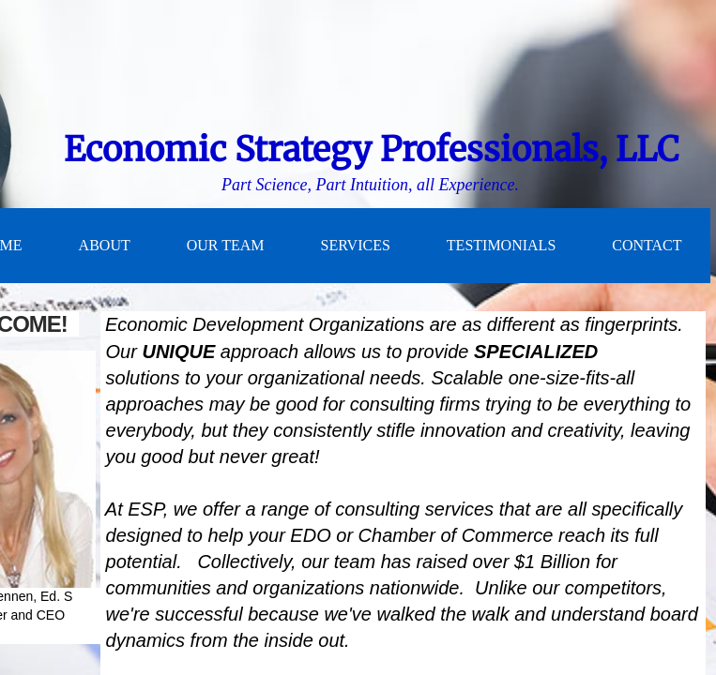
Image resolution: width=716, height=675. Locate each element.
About (104, 245)
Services (355, 245)
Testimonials (501, 245)
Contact (646, 245)
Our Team (226, 245)
